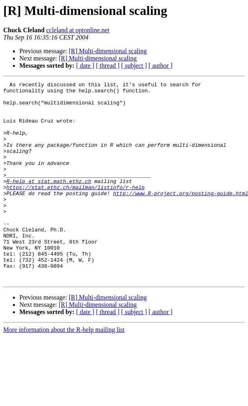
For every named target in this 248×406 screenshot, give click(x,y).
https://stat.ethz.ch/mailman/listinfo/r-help (75, 208)
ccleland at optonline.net (78, 30)
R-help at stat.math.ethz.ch (48, 201)
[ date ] (85, 65)
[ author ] (161, 65)
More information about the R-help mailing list (63, 369)
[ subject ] (134, 65)
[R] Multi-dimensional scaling (108, 51)
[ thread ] (108, 65)
